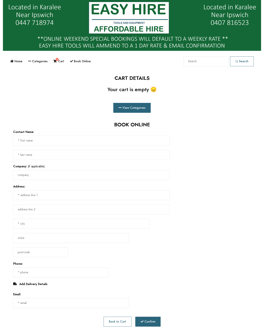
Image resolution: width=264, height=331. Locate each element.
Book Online (80, 61)
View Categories (132, 108)
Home (16, 61)
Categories (37, 61)
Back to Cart (117, 321)
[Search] (206, 61)
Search (241, 61)
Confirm (148, 321)
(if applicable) (29, 166)
